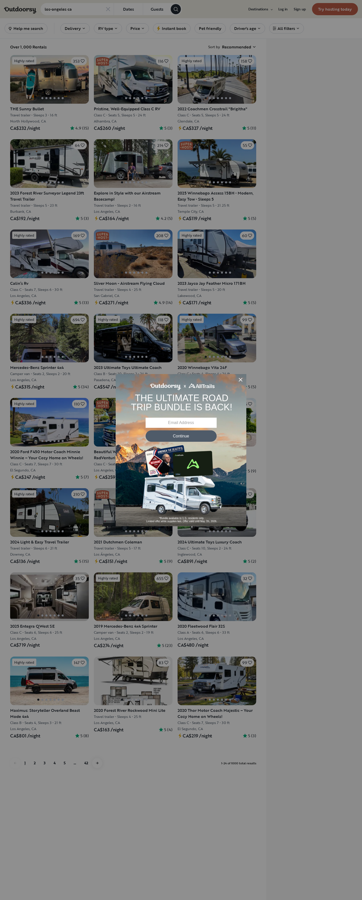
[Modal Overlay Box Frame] (181, 450)
